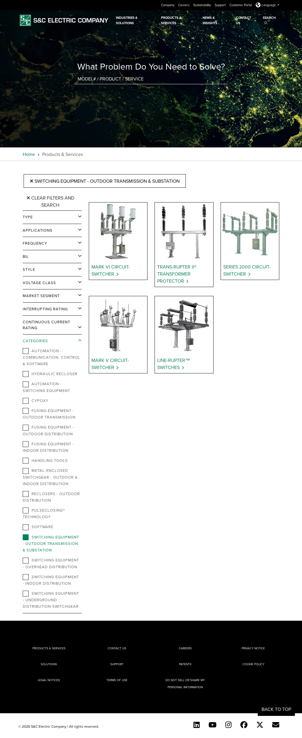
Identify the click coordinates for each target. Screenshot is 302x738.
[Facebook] (243, 725)
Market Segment (41, 295)
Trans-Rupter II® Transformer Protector (176, 273)
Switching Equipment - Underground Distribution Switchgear (51, 600)
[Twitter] (259, 725)
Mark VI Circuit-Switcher (110, 270)
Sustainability (202, 5)
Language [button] (266, 5)
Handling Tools (45, 461)
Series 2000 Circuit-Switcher (247, 270)
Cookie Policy (253, 664)
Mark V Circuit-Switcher (110, 363)
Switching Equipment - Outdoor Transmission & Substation (105, 181)
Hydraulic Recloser (50, 374)
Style (29, 269)
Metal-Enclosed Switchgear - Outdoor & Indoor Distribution (50, 477)
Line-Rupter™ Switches (173, 363)
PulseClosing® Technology (44, 513)
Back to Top (276, 709)
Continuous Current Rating (46, 324)
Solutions (49, 664)
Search (269, 19)
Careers (184, 5)
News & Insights (210, 20)
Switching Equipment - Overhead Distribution (51, 563)
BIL (26, 256)
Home (29, 154)
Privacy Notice (253, 648)
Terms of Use (116, 680)
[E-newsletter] (275, 725)
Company (168, 5)
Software (38, 527)
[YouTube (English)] (212, 725)
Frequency (35, 243)
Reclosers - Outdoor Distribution (51, 497)
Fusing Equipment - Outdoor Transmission (49, 414)
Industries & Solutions (126, 20)
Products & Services (171, 20)
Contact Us (243, 20)
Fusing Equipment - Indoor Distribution (48, 447)
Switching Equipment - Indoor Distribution (51, 580)
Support (220, 5)
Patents (185, 664)
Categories (35, 340)
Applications (37, 230)
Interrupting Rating (45, 309)
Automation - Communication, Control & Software (52, 357)
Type (28, 217)
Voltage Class (39, 282)
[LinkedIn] (196, 725)
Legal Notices (49, 680)
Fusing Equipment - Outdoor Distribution (48, 430)
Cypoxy (35, 401)
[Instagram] (228, 725)
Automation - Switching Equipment (46, 387)
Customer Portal (241, 5)
